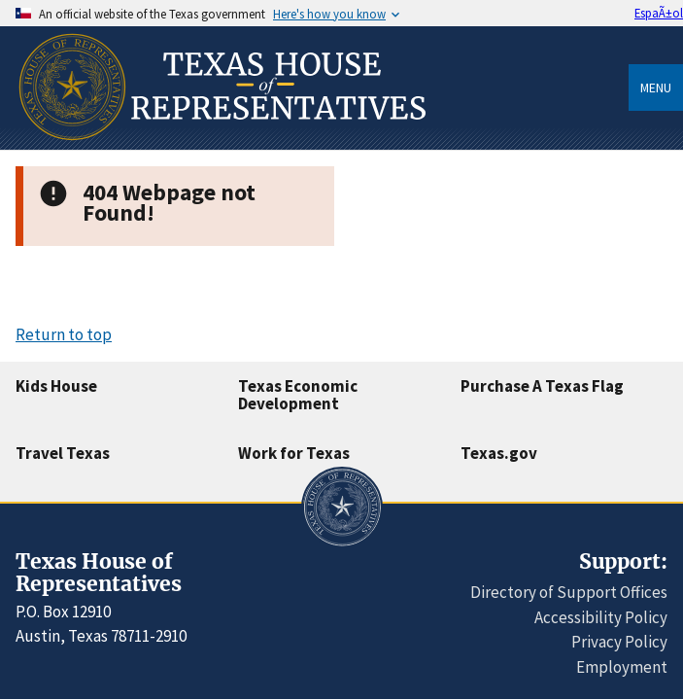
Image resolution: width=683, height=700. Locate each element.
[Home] (221, 142)
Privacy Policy (619, 641)
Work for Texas (294, 453)
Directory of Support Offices (568, 592)
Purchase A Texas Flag (542, 386)
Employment (621, 667)
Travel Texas (63, 453)
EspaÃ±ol (658, 12)
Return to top (64, 334)
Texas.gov (499, 453)
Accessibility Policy (600, 617)
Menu (655, 87)
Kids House (56, 386)
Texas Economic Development (298, 395)
